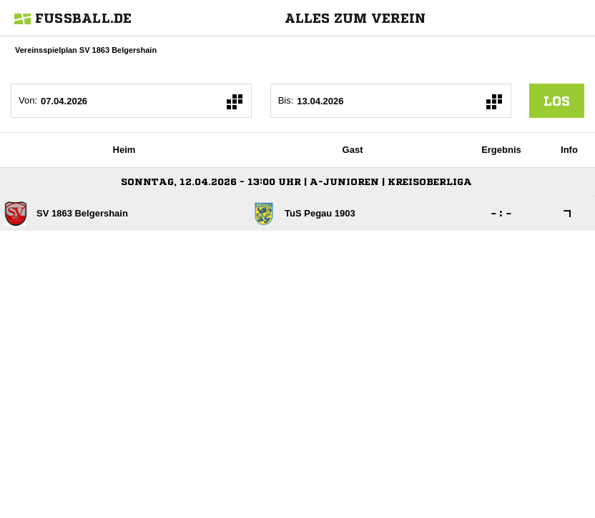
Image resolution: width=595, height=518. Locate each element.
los (557, 100)
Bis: (286, 100)
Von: (28, 100)
